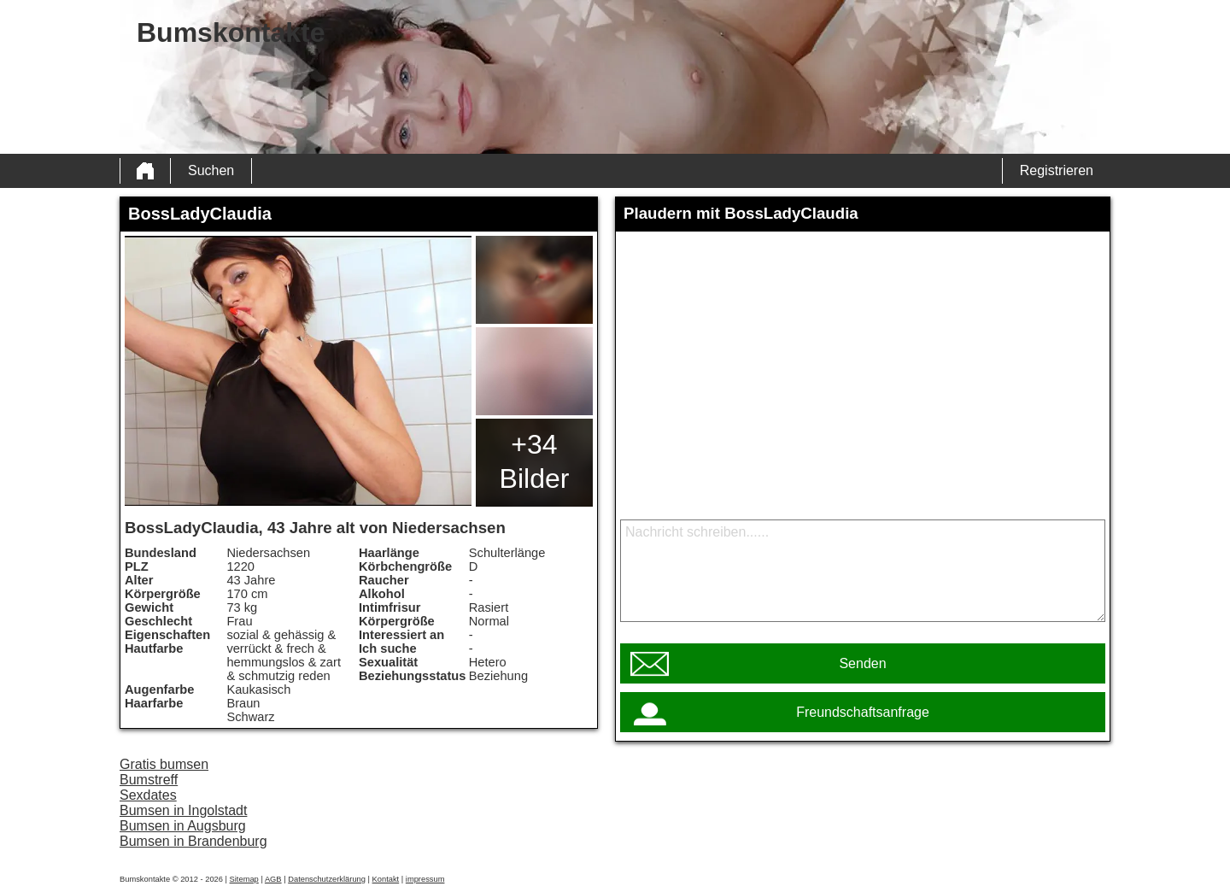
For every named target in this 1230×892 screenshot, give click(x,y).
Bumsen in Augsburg (183, 826)
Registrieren (1056, 170)
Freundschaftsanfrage (862, 712)
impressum (425, 879)
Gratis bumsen (164, 764)
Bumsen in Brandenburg (193, 841)
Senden (862, 663)
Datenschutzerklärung (327, 879)
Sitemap (244, 879)
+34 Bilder (535, 461)
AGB (273, 879)
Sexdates (148, 795)
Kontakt (386, 879)
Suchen (211, 170)
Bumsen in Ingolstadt (183, 810)
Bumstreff (149, 779)
